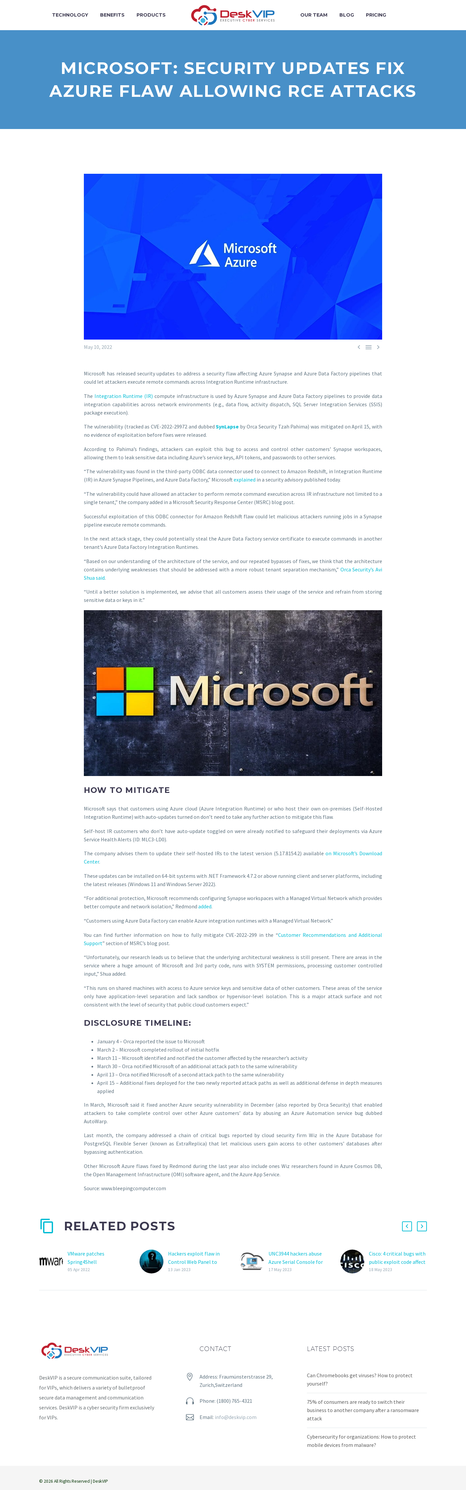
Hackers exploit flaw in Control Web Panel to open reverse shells (194, 1261)
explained (245, 479)
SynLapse (227, 426)
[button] (407, 1226)
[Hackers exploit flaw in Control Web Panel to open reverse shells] (154, 1262)
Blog (346, 15)
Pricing (376, 15)
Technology (70, 15)
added (204, 906)
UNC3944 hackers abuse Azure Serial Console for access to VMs (295, 1261)
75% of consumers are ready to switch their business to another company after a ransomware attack (363, 1410)
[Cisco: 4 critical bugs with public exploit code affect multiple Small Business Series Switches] (354, 1262)
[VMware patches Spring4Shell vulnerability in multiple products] (53, 1262)
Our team (313, 15)
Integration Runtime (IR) (123, 396)
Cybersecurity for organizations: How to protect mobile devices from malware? (361, 1440)
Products (151, 15)
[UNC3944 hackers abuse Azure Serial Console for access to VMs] (254, 1262)
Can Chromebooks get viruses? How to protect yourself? (360, 1379)
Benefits (112, 15)
